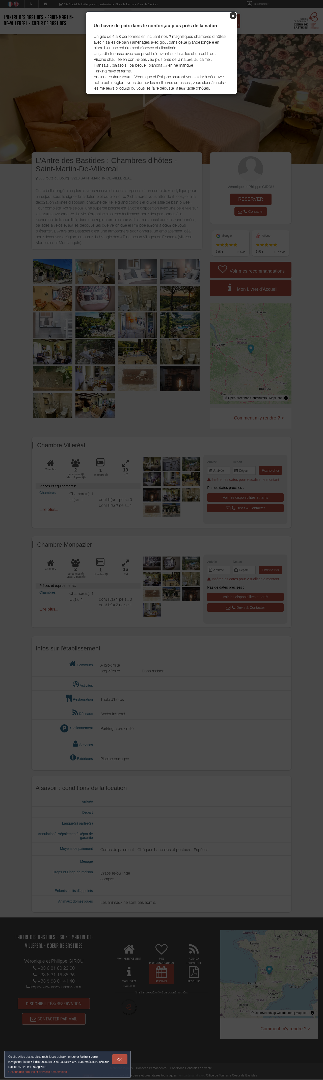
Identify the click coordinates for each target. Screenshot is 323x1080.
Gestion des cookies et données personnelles (38, 1071)
